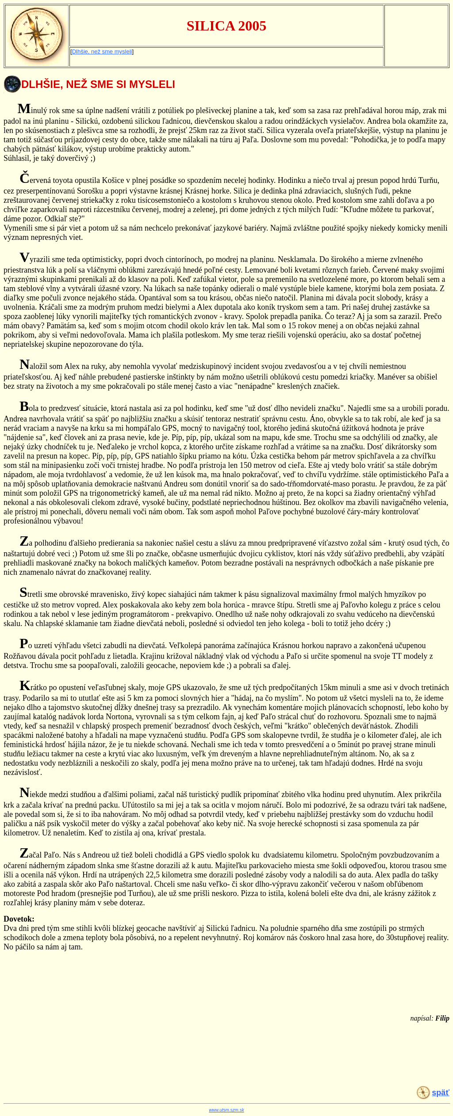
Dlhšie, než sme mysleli (102, 51)
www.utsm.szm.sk (226, 1110)
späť (440, 1092)
